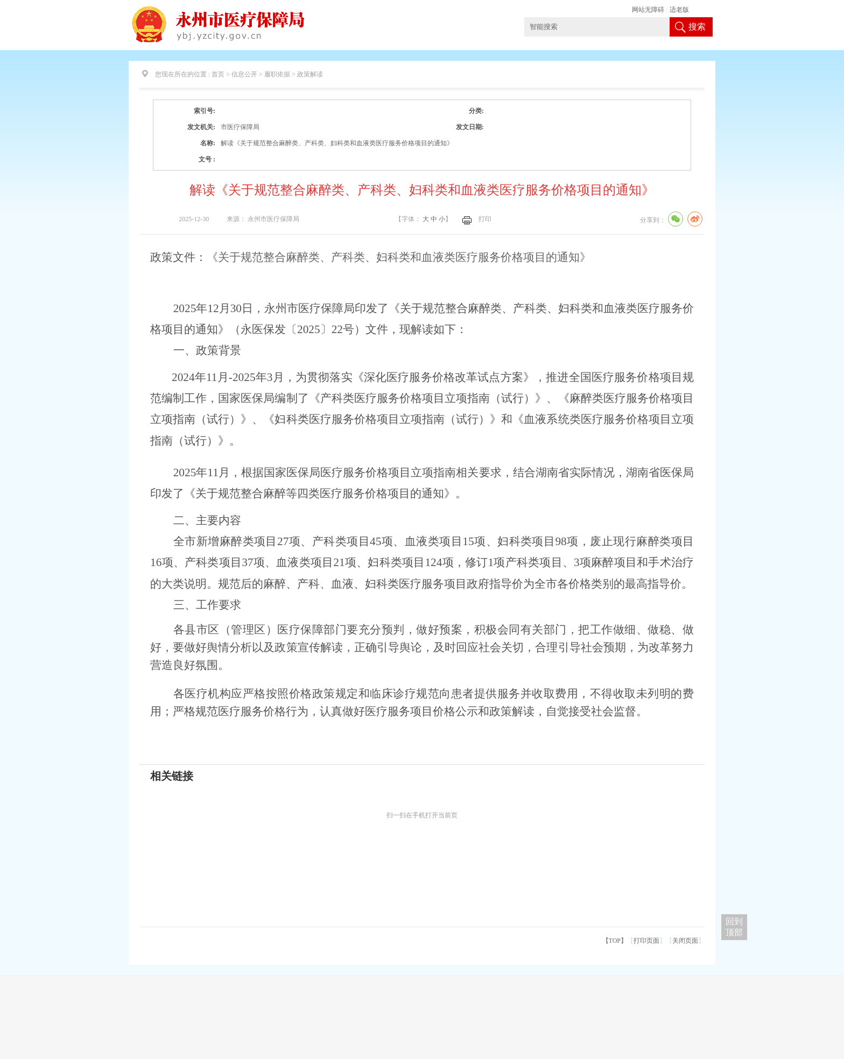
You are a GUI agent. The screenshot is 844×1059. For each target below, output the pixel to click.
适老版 (679, 9)
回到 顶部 (734, 927)
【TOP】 (614, 940)
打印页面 (646, 940)
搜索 (697, 26)
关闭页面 (685, 940)
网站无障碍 (648, 9)
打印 (485, 219)
